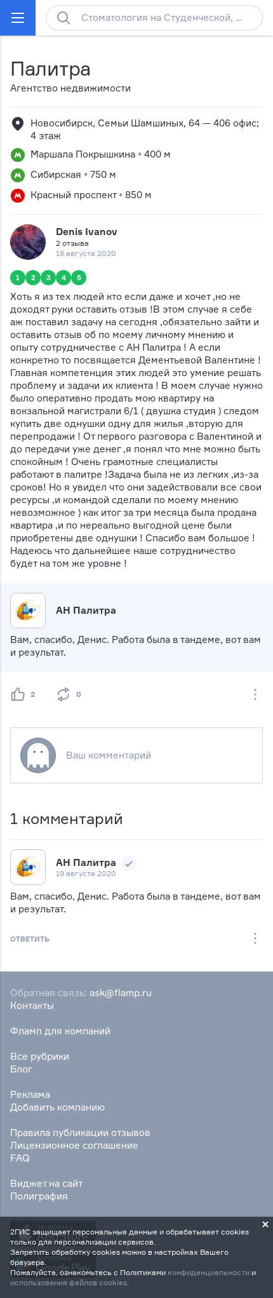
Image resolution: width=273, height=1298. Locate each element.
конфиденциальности (209, 1272)
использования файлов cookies (68, 1282)
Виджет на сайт (46, 1183)
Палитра (50, 68)
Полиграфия (39, 1196)
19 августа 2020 (86, 873)
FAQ (20, 1158)
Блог (21, 1069)
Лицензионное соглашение (74, 1145)
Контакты (32, 1005)
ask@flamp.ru (121, 993)
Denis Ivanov (86, 232)
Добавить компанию (57, 1107)
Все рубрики (39, 1056)
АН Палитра (86, 610)
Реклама (30, 1094)
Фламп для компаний (60, 1031)
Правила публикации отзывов (80, 1132)
